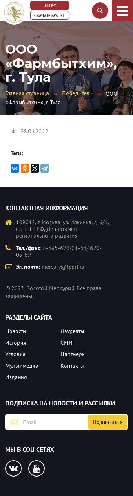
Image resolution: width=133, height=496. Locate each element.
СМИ (66, 342)
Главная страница (27, 93)
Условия (15, 353)
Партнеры (73, 353)
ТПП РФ (49, 5)
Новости (15, 330)
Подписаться (107, 422)
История (15, 342)
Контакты (72, 365)
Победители (77, 93)
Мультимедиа (21, 365)
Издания (16, 376)
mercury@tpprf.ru (62, 266)
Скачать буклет (49, 15)
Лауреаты (72, 330)
